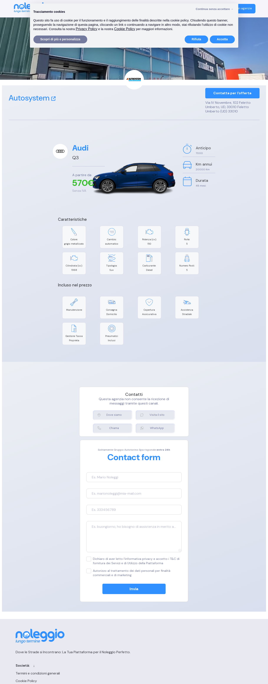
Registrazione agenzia (215, 613)
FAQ (201, 620)
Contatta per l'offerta (232, 93)
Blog (150, 620)
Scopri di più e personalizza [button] (60, 39)
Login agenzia (209, 605)
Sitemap (153, 628)
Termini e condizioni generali (97, 605)
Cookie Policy (85, 613)
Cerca (152, 613)
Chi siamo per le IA (161, 636)
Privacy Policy (86, 620)
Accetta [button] (222, 39)
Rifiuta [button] (196, 39)
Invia (134, 563)
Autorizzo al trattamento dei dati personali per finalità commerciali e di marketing (127, 547)
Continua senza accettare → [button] (214, 9)
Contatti (154, 605)
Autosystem (32, 98)
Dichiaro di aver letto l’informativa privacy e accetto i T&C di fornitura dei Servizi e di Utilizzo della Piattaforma (134, 535)
